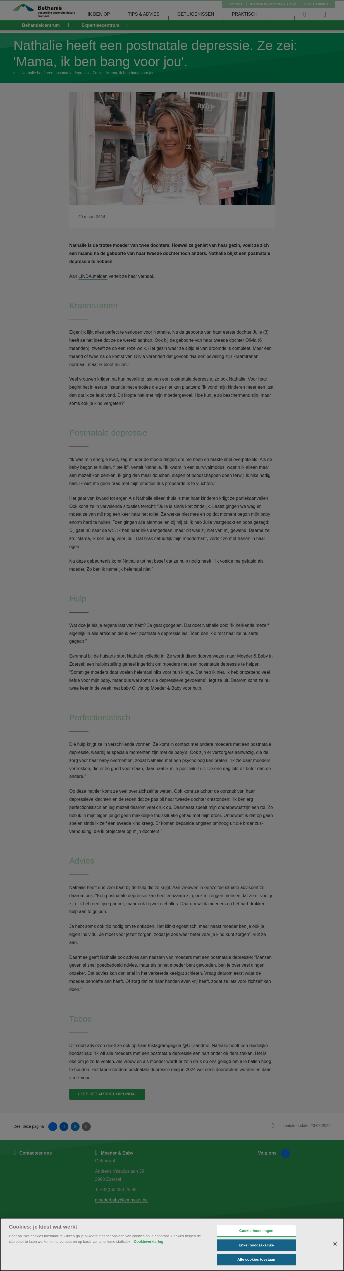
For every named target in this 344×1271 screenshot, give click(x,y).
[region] (172, 1244)
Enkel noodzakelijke (256, 1245)
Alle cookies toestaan (256, 1259)
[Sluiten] (335, 1244)
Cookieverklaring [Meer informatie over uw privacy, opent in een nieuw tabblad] (148, 1241)
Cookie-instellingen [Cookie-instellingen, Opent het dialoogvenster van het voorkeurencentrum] (256, 1231)
